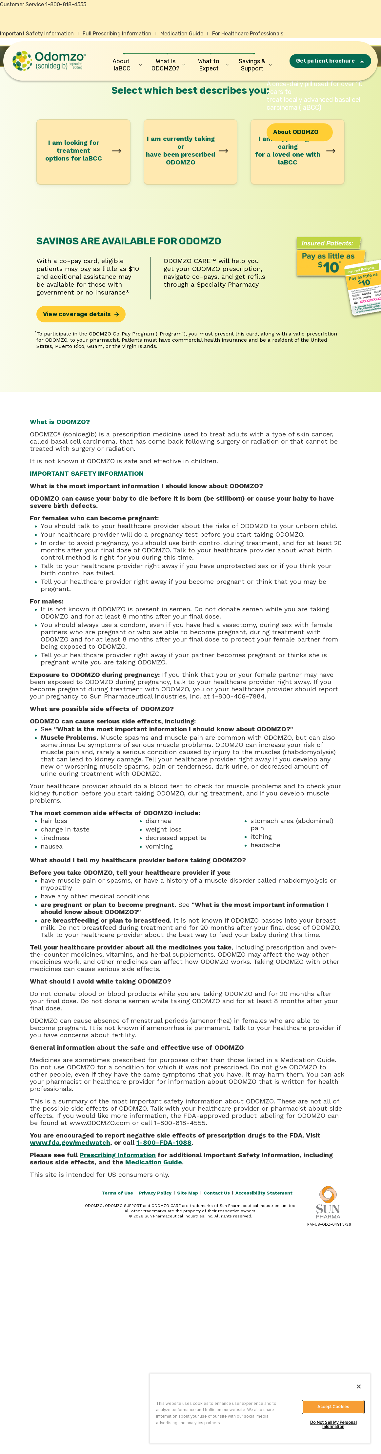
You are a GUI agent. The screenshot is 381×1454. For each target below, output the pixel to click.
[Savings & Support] (254, 65)
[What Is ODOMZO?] (167, 65)
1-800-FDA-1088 (163, 1350)
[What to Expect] (210, 65)
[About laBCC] (124, 65)
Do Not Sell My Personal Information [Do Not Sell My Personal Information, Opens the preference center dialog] (333, 1424)
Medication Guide (181, 33)
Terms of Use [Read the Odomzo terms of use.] (117, 1400)
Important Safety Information (37, 33)
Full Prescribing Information (117, 33)
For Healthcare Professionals (247, 33)
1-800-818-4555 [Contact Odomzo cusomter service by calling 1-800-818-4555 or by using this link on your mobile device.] (65, 4)
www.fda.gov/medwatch (70, 1350)
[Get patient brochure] (330, 61)
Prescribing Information (118, 1362)
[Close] (358, 1386)
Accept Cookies (333, 1406)
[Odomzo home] (49, 61)
